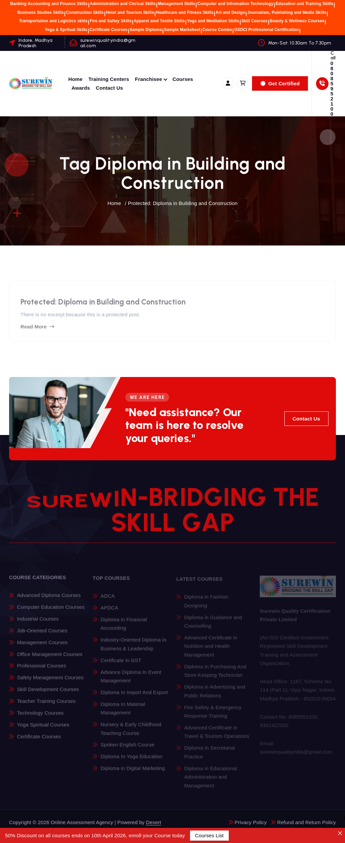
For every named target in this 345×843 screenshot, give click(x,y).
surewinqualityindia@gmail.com (107, 42)
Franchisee (148, 79)
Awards (80, 88)
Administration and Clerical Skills (123, 3)
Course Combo (217, 29)
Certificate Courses (109, 29)
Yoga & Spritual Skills (66, 29)
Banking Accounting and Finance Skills (49, 3)
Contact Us (109, 88)
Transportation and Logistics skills (53, 21)
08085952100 (332, 88)
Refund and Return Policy (306, 822)
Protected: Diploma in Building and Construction (183, 203)
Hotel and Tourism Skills (130, 12)
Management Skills (176, 3)
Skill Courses (254, 21)
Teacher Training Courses (46, 705)
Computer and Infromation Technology (235, 3)
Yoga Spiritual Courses (43, 728)
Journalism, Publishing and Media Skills (286, 12)
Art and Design (230, 12)
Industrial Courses (37, 623)
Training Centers (109, 79)
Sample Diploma (146, 29)
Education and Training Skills (305, 3)
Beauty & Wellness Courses (297, 21)
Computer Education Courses (50, 611)
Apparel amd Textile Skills (159, 21)
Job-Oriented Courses (42, 635)
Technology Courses (40, 717)
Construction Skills (85, 12)
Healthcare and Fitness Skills (184, 12)
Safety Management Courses (50, 682)
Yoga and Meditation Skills (213, 21)
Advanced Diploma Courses (49, 599)
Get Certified (280, 83)
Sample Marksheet (182, 29)
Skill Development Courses (48, 693)
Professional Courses (41, 670)
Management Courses (42, 646)
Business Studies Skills (40, 12)
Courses (182, 79)
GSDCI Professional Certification (266, 29)
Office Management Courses (49, 658)
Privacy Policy (250, 822)
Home (75, 79)
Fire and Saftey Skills (110, 21)
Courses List (209, 835)
